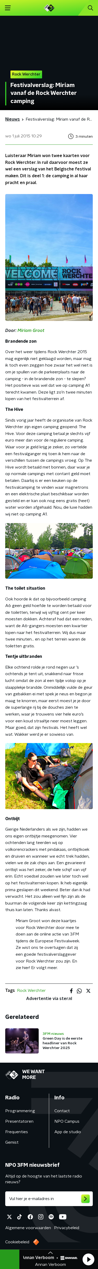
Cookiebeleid (17, 1242)
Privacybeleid (66, 1228)
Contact (62, 1111)
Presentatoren (19, 1121)
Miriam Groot (31, 331)
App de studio (67, 1132)
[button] (88, 1259)
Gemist (12, 1142)
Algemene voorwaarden (28, 1228)
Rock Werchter (31, 990)
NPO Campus (66, 1121)
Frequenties (16, 1132)
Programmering (20, 1111)
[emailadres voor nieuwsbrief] (49, 1198)
